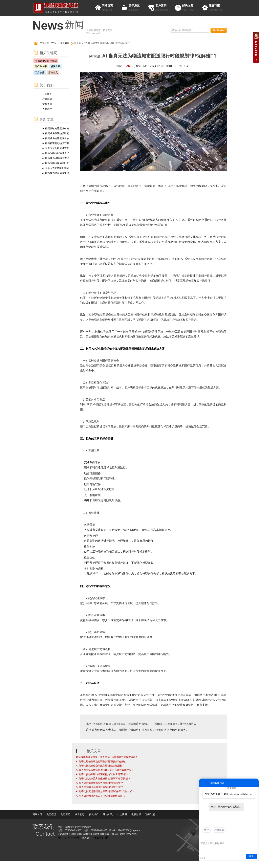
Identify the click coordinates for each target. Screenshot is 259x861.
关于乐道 (134, 5)
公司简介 (47, 94)
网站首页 (107, 5)
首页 (53, 43)
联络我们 (219, 830)
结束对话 (231, 788)
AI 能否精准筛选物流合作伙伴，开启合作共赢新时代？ (105, 770)
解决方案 (187, 5)
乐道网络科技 (101, 837)
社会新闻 (122, 814)
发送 (251, 856)
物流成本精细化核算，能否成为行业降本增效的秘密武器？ (107, 757)
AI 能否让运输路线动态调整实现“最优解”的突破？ (102, 761)
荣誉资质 (47, 104)
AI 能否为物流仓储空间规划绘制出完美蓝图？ (100, 765)
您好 (206, 830)
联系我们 (47, 99)
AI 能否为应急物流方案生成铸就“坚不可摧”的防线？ (103, 778)
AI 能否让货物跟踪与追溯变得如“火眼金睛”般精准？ (103, 774)
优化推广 (93, 814)
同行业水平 (41, 66)
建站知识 (108, 814)
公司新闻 (65, 814)
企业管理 (65, 43)
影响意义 (53, 72)
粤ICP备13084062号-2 (70, 837)
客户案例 (160, 5)
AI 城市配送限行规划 (46, 60)
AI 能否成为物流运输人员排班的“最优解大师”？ (101, 795)
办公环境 (47, 109)
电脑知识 (136, 814)
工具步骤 (39, 72)
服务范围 (214, 5)
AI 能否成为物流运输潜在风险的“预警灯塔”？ (99, 787)
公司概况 (51, 814)
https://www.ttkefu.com (240, 794)
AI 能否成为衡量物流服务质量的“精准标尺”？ (99, 783)
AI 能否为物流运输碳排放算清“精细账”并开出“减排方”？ (105, 791)
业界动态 (79, 814)
